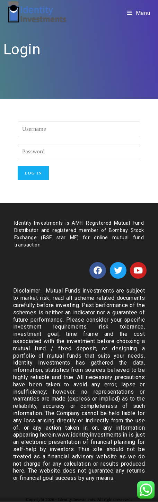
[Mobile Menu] (138, 13)
